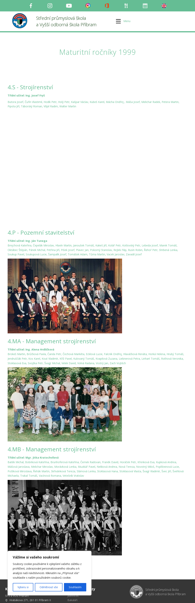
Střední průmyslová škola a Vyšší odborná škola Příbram (66, 21)
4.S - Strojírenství (30, 87)
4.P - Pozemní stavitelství (41, 197)
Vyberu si (23, 587)
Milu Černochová (151, 596)
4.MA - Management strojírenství (52, 305)
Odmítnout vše (49, 587)
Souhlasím (75, 587)
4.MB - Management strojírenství (52, 413)
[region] (49, 573)
